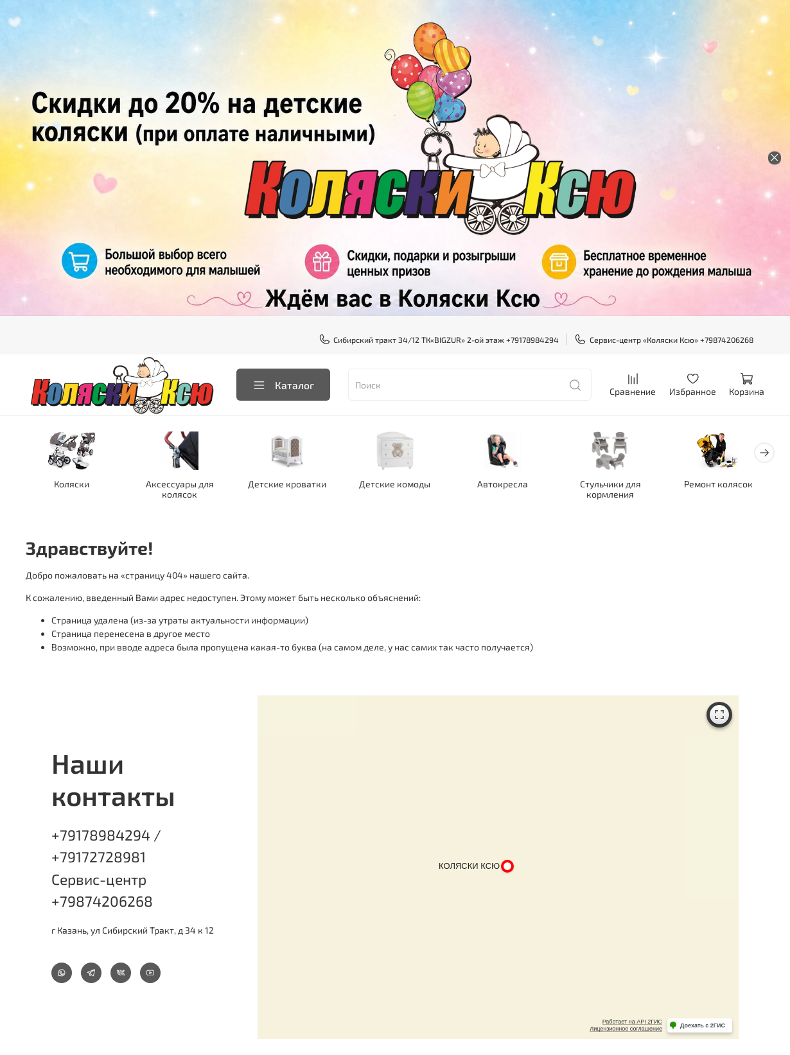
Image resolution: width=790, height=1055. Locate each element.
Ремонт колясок (718, 483)
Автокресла (502, 483)
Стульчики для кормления (610, 489)
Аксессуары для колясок (180, 489)
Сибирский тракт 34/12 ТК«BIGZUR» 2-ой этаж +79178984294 (439, 339)
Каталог (283, 385)
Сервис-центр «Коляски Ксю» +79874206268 (663, 339)
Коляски (71, 483)
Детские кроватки (287, 483)
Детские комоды (394, 483)
